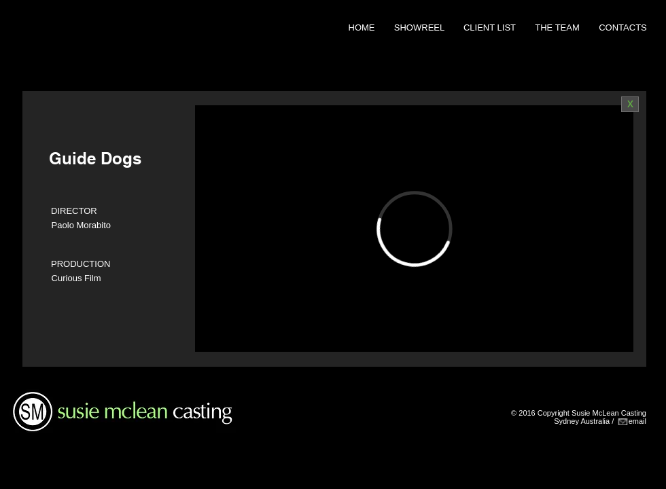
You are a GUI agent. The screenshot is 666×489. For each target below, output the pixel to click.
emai (637, 421)
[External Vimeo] (414, 228)
